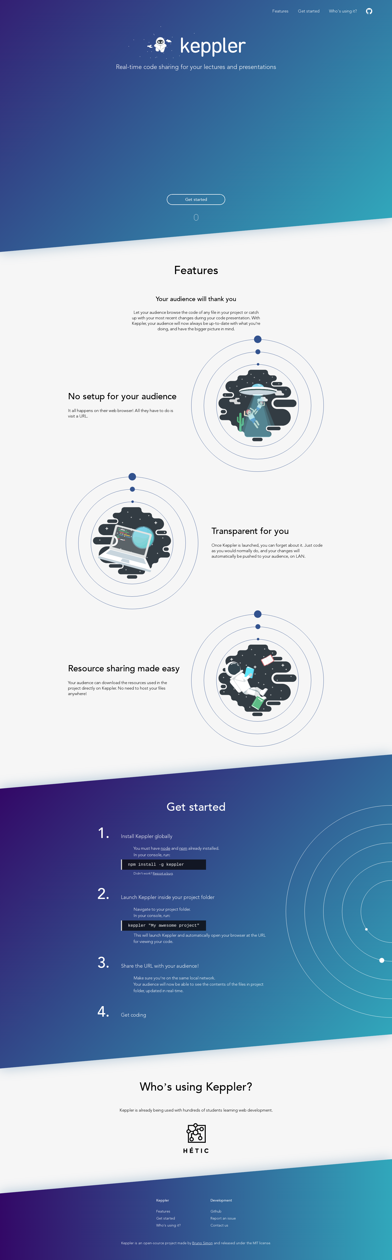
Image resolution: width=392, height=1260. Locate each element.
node (165, 848)
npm (183, 848)
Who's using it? (343, 11)
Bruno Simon (202, 1243)
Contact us (219, 1225)
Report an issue (223, 1218)
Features (280, 11)
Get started (309, 11)
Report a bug (163, 873)
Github (216, 1211)
